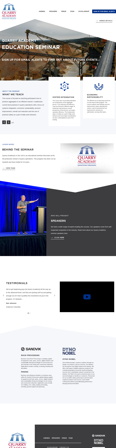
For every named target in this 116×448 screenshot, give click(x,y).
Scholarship (83, 11)
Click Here (59, 237)
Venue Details (105, 21)
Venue (63, 11)
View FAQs (10, 168)
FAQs (72, 11)
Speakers (53, 11)
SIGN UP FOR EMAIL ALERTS (104, 11)
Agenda (42, 11)
